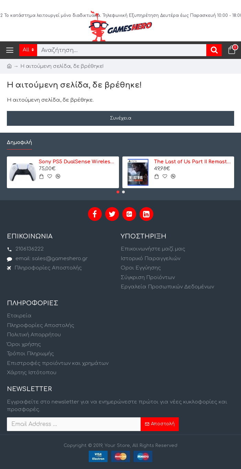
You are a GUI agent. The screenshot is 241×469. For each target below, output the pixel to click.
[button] (118, 192)
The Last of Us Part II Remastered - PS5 (193, 161)
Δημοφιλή (19, 142)
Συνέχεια (120, 118)
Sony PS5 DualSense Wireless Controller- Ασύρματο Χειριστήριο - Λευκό (78, 161)
